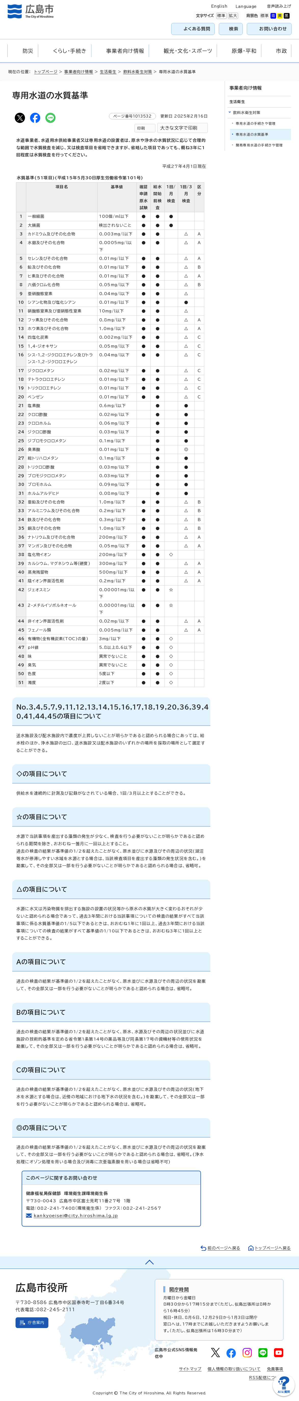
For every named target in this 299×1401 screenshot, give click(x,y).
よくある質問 (197, 29)
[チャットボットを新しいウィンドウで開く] (283, 1395)
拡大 (232, 16)
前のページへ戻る (224, 1248)
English (219, 6)
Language (246, 6)
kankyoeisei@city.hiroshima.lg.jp (76, 1216)
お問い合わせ (273, 29)
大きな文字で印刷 (178, 128)
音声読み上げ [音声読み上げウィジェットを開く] (279, 6)
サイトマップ (190, 1369)
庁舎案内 (36, 1322)
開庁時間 (179, 1289)
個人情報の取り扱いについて (234, 1369)
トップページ (46, 72)
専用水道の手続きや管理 (256, 123)
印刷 (141, 128)
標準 (220, 16)
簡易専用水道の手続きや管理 (259, 145)
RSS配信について (266, 1378)
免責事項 (275, 1369)
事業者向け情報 (78, 72)
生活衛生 (108, 72)
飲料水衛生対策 (137, 72)
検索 (234, 29)
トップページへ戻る (273, 1248)
